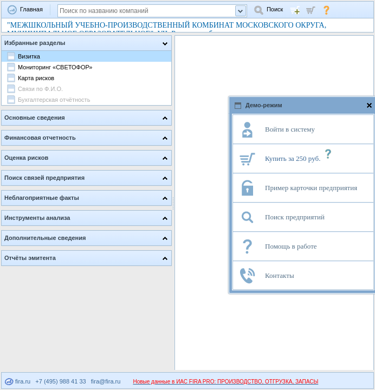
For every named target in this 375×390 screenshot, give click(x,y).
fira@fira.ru (106, 381)
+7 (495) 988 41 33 (60, 381)
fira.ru (17, 381)
